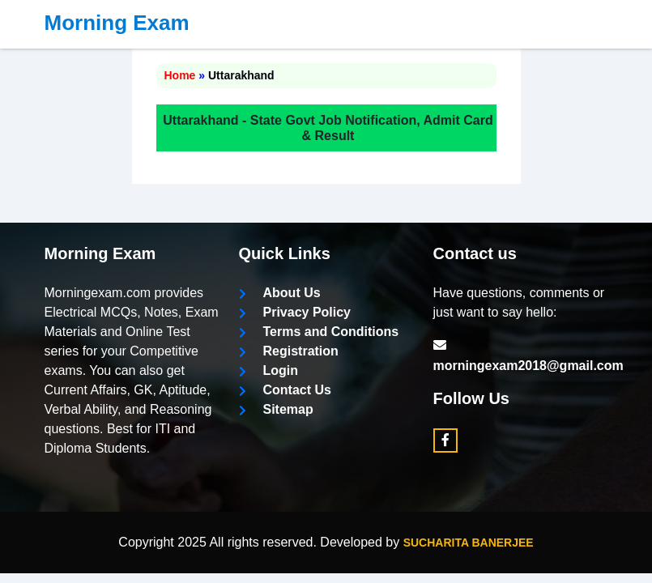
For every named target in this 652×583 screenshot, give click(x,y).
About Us (280, 293)
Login (269, 370)
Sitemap (276, 409)
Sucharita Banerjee (468, 542)
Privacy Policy (295, 312)
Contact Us (285, 390)
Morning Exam (117, 23)
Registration (289, 351)
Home (180, 75)
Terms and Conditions (319, 331)
